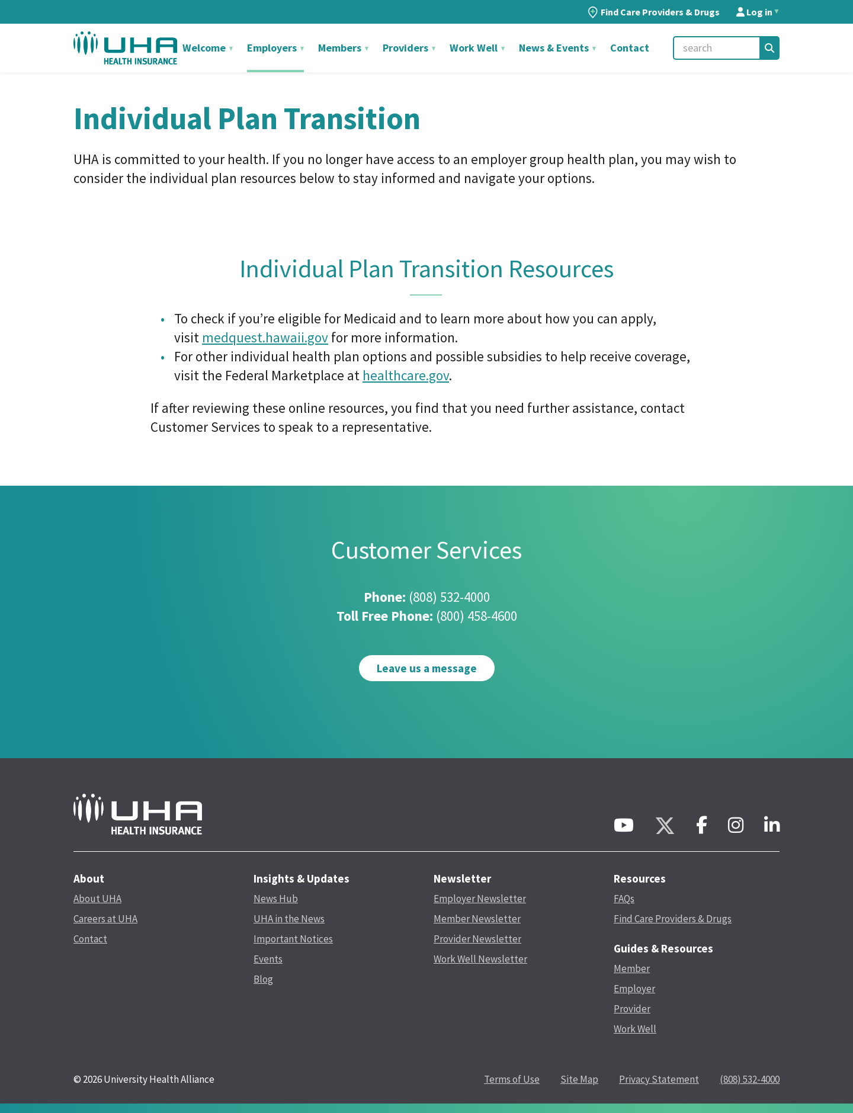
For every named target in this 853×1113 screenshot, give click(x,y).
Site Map (579, 1079)
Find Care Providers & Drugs (654, 12)
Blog (263, 979)
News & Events (555, 47)
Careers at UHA (105, 918)
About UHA (97, 898)
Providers (407, 47)
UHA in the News (289, 918)
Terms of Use (512, 1079)
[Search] (769, 48)
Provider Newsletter (477, 938)
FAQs (624, 898)
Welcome (205, 47)
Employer (634, 988)
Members (341, 47)
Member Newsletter (477, 918)
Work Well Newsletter (480, 959)
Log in (754, 12)
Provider (632, 1008)
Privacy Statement (659, 1079)
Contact (629, 47)
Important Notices (293, 938)
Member (632, 968)
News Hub (276, 898)
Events (268, 959)
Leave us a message (427, 668)
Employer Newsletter (480, 898)
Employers (273, 47)
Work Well (475, 47)
